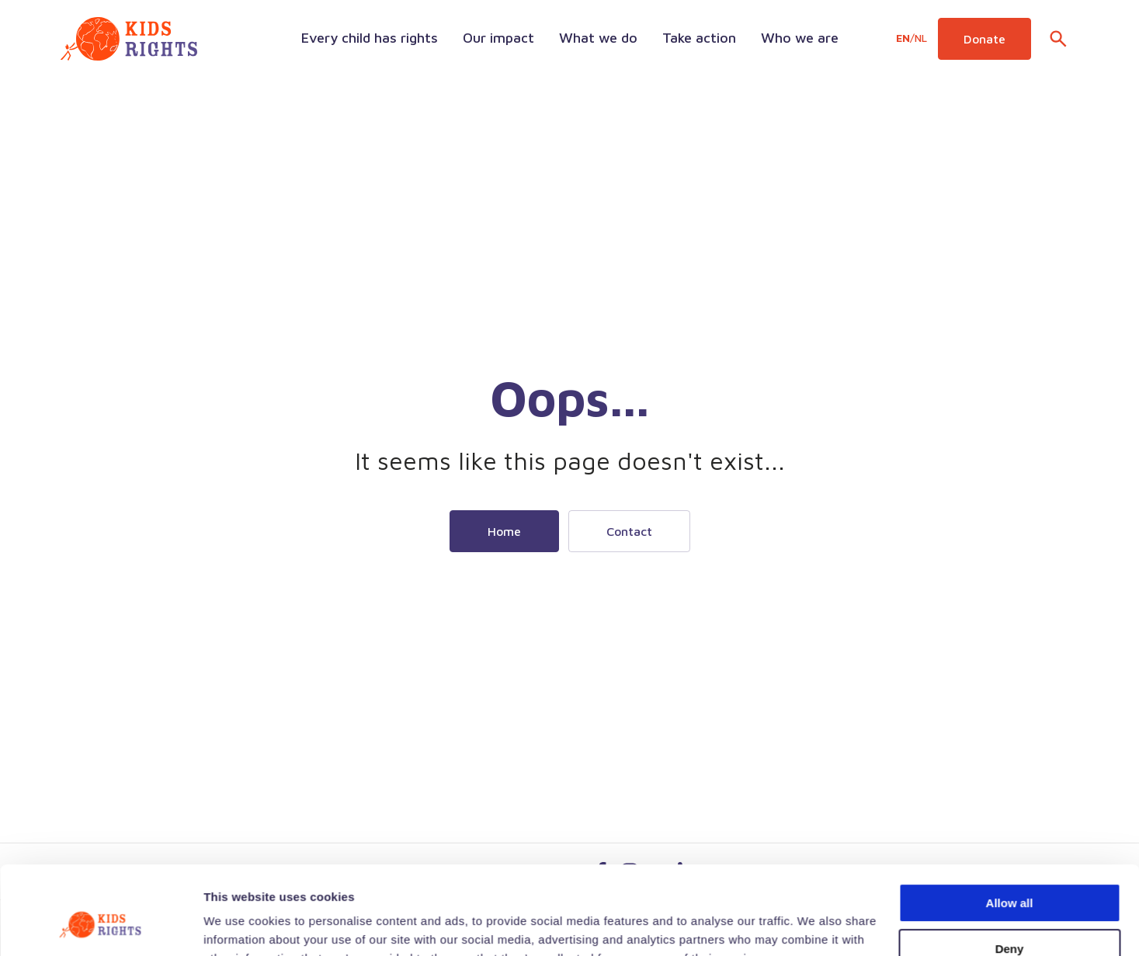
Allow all (1009, 827)
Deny (1009, 872)
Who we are (800, 38)
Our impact (498, 38)
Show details (239, 925)
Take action (699, 38)
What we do (598, 38)
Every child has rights (369, 38)
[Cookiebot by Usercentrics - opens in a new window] (100, 925)
